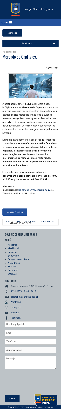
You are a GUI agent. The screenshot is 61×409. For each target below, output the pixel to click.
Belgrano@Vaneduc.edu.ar (24, 297)
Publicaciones (47, 221)
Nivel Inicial (13, 248)
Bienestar (13, 270)
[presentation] (18, 383)
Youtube (15, 312)
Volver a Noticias (15, 212)
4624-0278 (16, 291)
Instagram (16, 307)
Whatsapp (16, 302)
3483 (26, 291)
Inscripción (12, 33)
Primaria (12, 252)
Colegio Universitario (25, 221)
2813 (33, 291)
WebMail (12, 274)
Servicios (12, 266)
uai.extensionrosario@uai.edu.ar (34, 190)
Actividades (14, 263)
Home (7, 221)
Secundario (14, 255)
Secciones (27, 43)
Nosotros (12, 245)
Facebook (15, 317)
